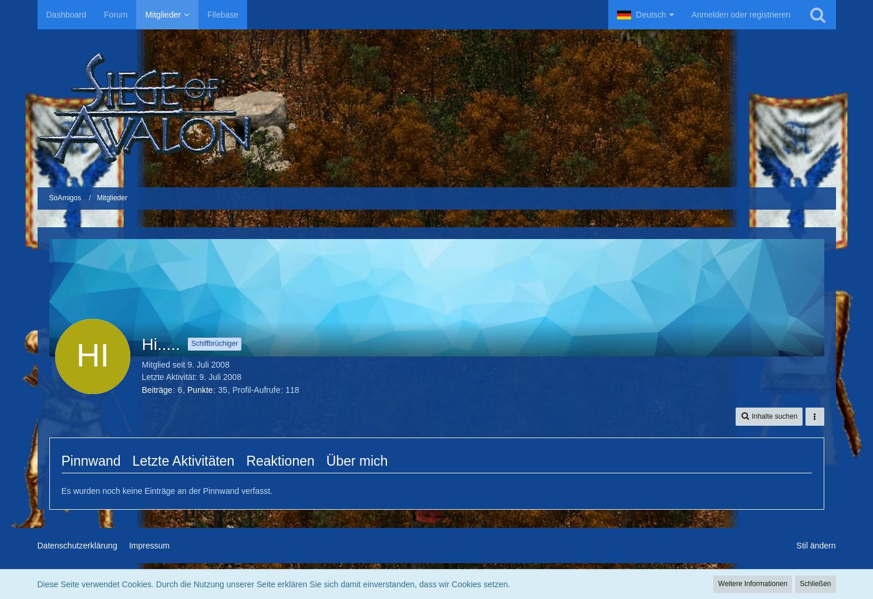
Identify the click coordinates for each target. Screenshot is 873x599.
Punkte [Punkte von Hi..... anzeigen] (200, 390)
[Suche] (818, 14)
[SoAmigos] (437, 108)
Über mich (357, 461)
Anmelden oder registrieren (741, 14)
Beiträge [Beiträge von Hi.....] (157, 390)
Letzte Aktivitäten (184, 461)
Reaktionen (280, 461)
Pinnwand (91, 461)
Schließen (815, 584)
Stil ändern (816, 545)
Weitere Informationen (752, 584)
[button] (645, 14)
